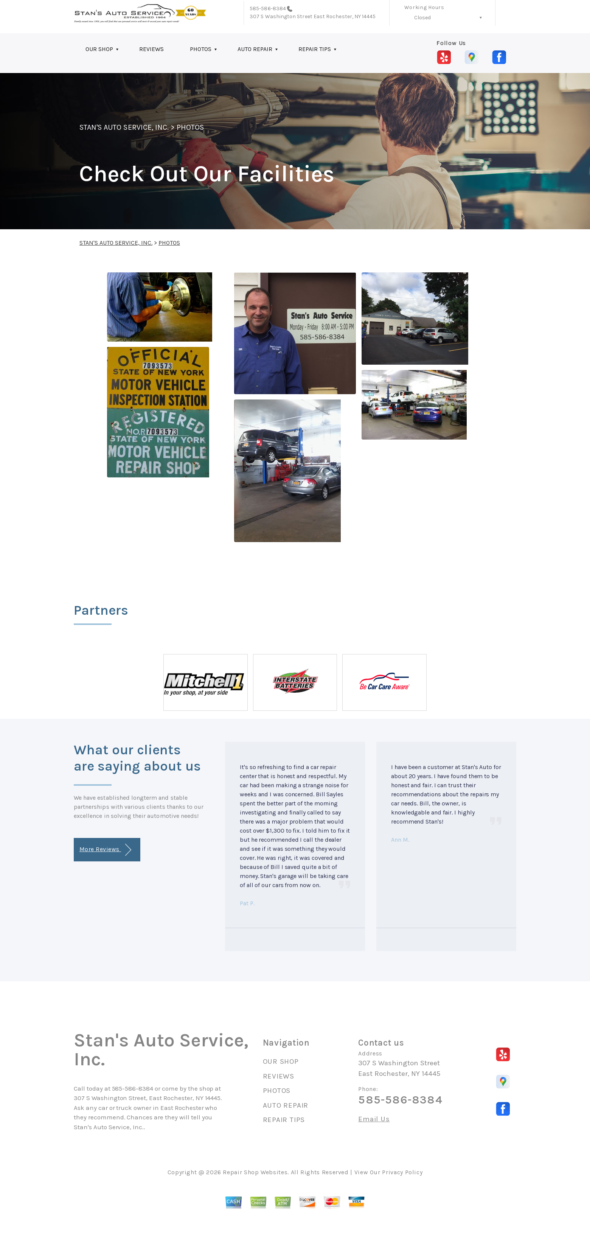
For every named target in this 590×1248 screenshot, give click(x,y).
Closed (422, 17)
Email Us (374, 1119)
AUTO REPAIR (255, 49)
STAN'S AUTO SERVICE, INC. (124, 127)
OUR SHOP (99, 49)
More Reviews (105, 850)
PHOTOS (200, 49)
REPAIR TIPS (314, 49)
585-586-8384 (268, 8)
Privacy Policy (402, 1172)
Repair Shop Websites (255, 1172)
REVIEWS (151, 49)
